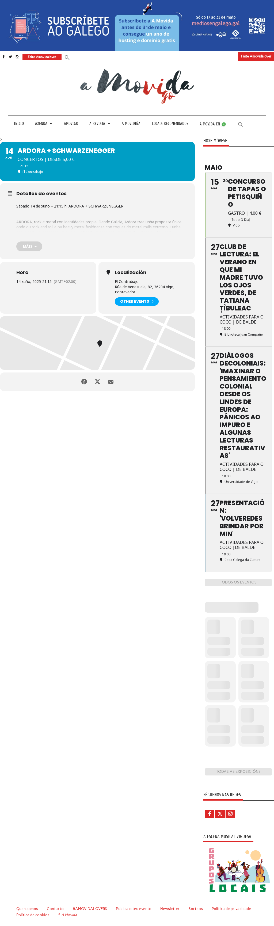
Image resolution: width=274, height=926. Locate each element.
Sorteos (196, 908)
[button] (67, 57)
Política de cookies (32, 915)
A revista (97, 123)
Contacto (55, 908)
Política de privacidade (231, 908)
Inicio (19, 123)
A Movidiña (131, 123)
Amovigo (71, 123)
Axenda (41, 123)
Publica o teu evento (133, 908)
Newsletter (170, 908)
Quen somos (27, 908)
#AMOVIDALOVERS (90, 908)
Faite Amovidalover (256, 56)
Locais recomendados (170, 123)
